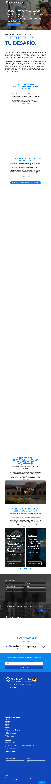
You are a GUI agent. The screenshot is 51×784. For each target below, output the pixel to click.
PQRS (6, 726)
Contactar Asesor (14, 19)
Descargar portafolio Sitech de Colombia (25, 177)
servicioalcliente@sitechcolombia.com (19, 684)
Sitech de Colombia (13, 531)
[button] (48, 542)
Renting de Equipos (10, 742)
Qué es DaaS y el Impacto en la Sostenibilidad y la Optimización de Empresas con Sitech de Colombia (15, 541)
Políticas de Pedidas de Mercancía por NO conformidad (19, 740)
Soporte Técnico (9, 731)
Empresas (31, 530)
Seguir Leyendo (14, 558)
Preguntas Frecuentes (11, 728)
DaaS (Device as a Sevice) (24, 5)
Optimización (15, 530)
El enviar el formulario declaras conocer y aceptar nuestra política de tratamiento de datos (24, 601)
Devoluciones (8, 738)
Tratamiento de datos (10, 737)
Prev (6, 641)
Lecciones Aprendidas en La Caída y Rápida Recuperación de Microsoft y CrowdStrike (35, 538)
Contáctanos (8, 730)
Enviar (42, 605)
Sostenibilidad (11, 533)
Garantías (7, 741)
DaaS (9, 530)
